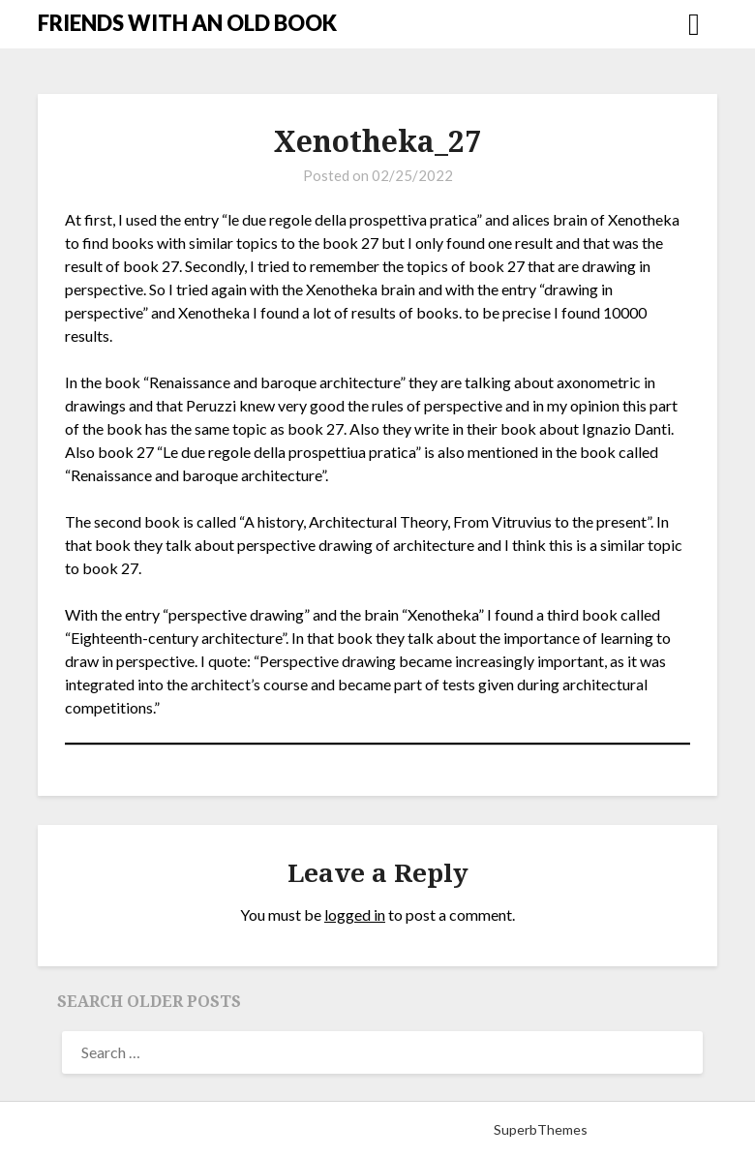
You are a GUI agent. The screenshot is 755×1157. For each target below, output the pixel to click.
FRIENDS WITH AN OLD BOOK (187, 23)
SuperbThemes (541, 1129)
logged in (354, 914)
